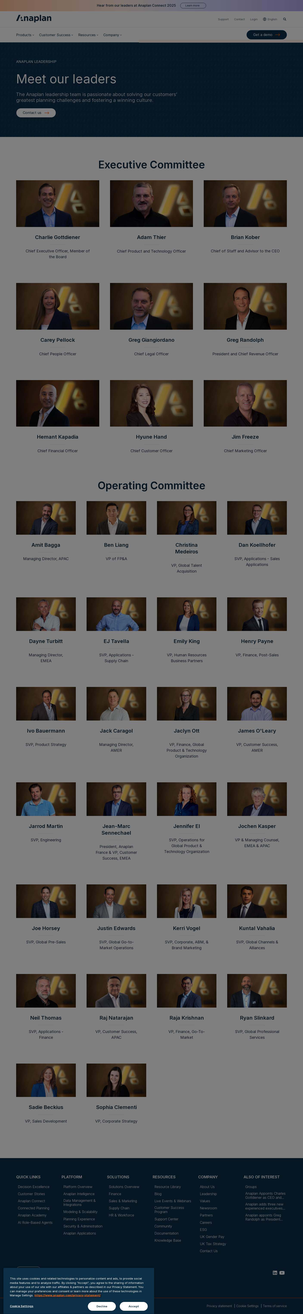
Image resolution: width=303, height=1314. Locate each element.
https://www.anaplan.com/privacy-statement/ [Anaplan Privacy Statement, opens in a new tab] (67, 1303)
